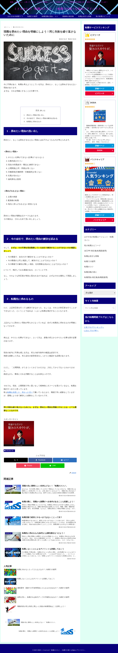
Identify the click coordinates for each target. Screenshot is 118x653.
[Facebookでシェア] (40, 460)
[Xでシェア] (16, 460)
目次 (37, 110)
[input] (100, 308)
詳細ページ (99, 89)
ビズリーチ (104, 93)
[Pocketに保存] (28, 465)
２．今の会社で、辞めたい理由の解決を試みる (40, 118)
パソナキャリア (99, 220)
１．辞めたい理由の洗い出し (33, 115)
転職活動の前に (9, 450)
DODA (99, 150)
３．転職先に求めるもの (32, 121)
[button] (113, 308)
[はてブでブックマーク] (65, 460)
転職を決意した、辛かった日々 (20, 392)
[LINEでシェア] (52, 465)
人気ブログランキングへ (94, 327)
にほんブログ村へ (91, 331)
